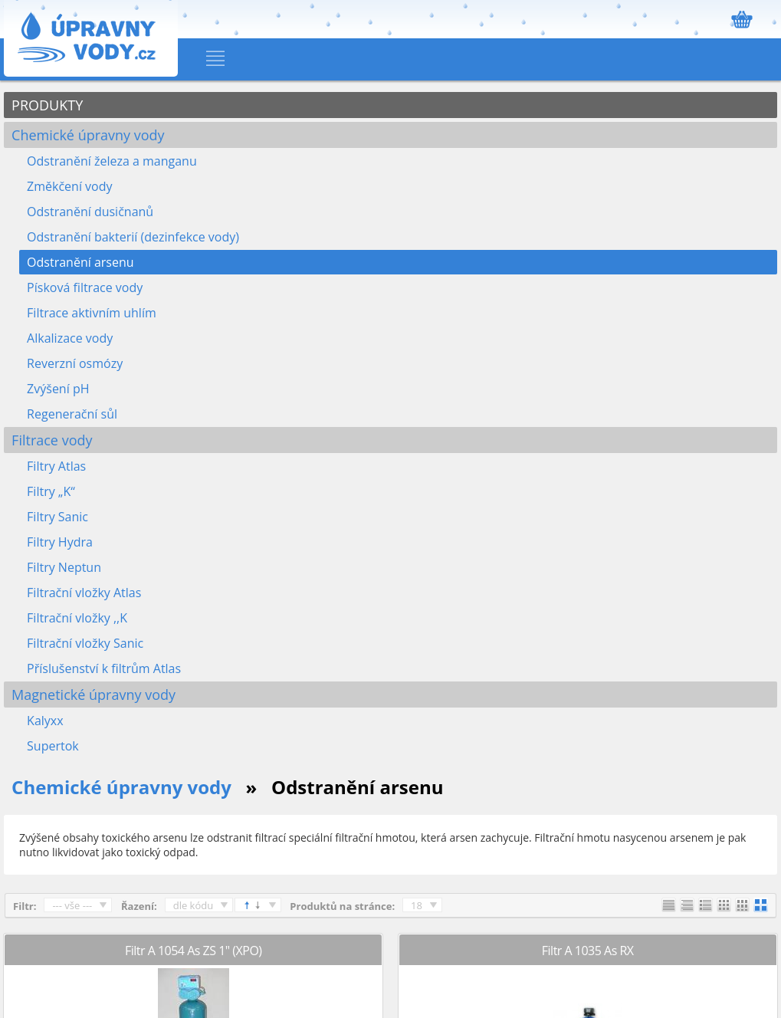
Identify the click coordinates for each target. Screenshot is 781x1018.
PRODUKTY (47, 105)
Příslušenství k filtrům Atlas (104, 668)
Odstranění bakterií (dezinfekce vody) (133, 236)
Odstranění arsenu (80, 262)
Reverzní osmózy (75, 363)
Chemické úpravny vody (88, 135)
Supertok (53, 745)
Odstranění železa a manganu (112, 161)
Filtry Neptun (64, 567)
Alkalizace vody (70, 338)
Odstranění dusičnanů (90, 211)
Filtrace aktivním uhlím (91, 312)
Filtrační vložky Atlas (84, 592)
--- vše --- (72, 905)
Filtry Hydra (60, 542)
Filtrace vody (51, 440)
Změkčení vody (69, 186)
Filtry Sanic (57, 516)
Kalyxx (45, 720)
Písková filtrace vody (85, 287)
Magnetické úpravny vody (93, 694)
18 (416, 905)
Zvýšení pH (58, 388)
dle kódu (193, 905)
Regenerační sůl (72, 414)
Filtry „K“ (51, 491)
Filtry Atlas (56, 466)
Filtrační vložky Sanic (85, 643)
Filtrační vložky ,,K (77, 617)
